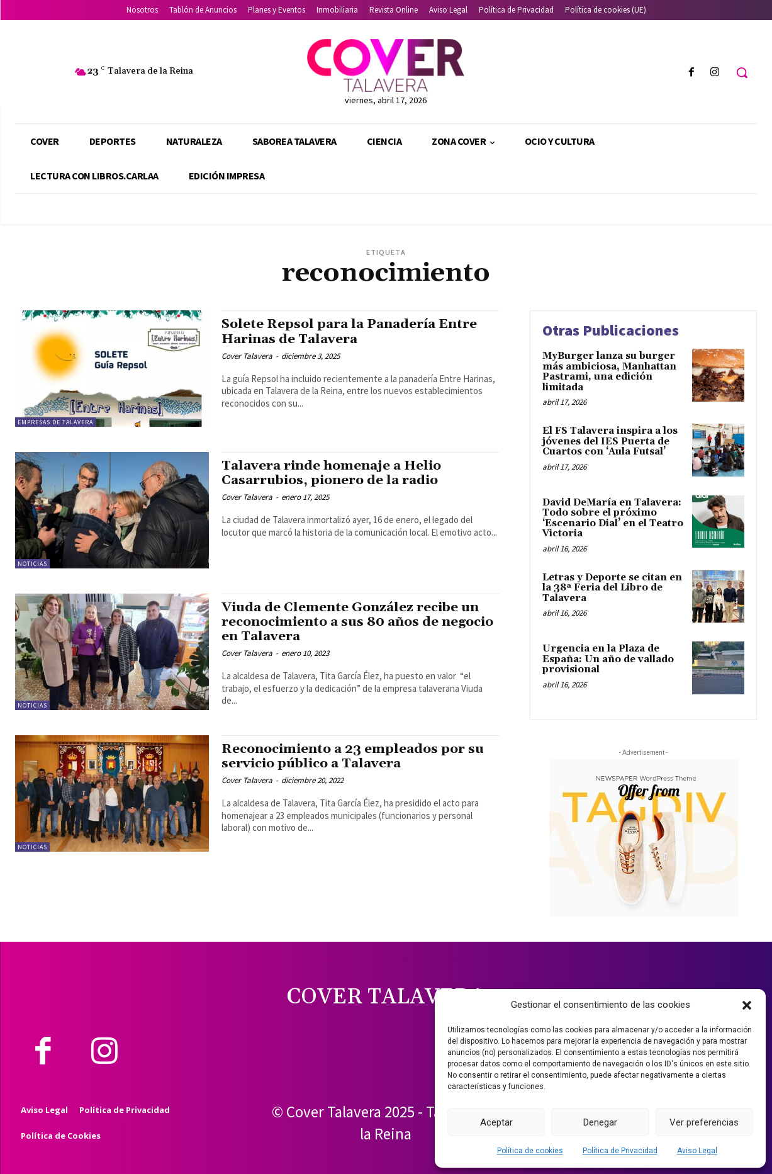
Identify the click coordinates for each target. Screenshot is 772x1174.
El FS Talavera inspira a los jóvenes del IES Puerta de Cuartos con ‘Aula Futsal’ (610, 441)
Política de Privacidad (620, 1150)
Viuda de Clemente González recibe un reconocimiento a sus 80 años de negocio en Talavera (352, 622)
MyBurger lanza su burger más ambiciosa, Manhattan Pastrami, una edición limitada (609, 371)
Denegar (600, 1122)
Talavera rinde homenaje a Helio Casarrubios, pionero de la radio (333, 473)
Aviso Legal (697, 1150)
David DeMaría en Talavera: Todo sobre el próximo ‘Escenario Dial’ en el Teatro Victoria (612, 518)
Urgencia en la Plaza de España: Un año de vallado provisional (608, 659)
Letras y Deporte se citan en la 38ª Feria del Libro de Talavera (612, 588)
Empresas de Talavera (55, 422)
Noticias (32, 564)
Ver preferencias (704, 1122)
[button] (747, 1005)
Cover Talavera (246, 356)
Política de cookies (530, 1150)
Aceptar (496, 1122)
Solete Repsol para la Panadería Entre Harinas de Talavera (351, 331)
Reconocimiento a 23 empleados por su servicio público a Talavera (354, 756)
